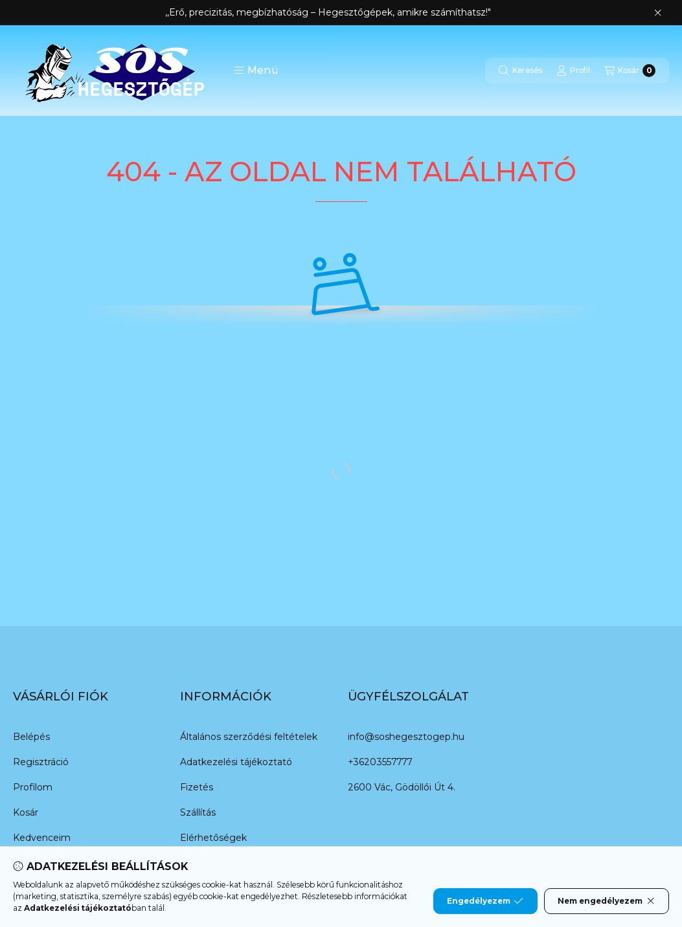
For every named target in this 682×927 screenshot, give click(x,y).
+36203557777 (380, 762)
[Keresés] (520, 71)
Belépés (31, 737)
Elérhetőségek (213, 837)
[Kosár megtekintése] (630, 71)
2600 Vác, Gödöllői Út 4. (401, 787)
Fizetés (196, 787)
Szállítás (198, 812)
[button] (256, 71)
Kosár (25, 812)
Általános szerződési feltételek (248, 737)
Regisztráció (41, 762)
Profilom (32, 787)
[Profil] (573, 71)
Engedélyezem (485, 901)
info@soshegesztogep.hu (406, 737)
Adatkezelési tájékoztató (236, 762)
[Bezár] (657, 12)
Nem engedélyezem (606, 901)
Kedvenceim (42, 837)
